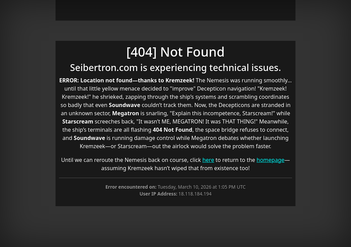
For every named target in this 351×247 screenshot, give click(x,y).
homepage (271, 160)
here (208, 160)
